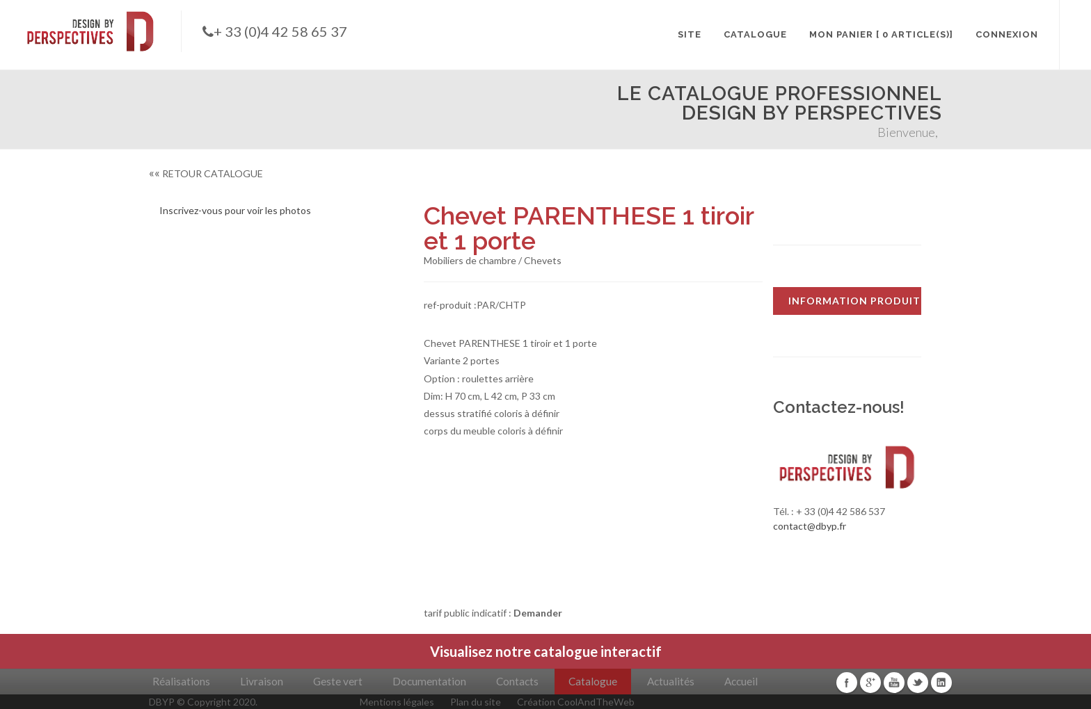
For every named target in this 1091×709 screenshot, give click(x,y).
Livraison (261, 681)
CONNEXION (1006, 34)
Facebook (846, 682)
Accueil (741, 681)
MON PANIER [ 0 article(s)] (881, 34)
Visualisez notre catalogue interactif (546, 651)
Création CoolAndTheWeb (576, 702)
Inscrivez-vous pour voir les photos (235, 210)
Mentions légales (397, 702)
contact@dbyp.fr (809, 526)
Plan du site (475, 702)
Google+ (870, 682)
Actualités (670, 681)
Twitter (917, 682)
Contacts (517, 681)
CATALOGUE (755, 34)
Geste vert (338, 681)
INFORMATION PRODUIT (854, 301)
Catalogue (592, 681)
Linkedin (941, 682)
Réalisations (181, 681)
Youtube (894, 682)
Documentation (429, 681)
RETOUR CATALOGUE (206, 173)
